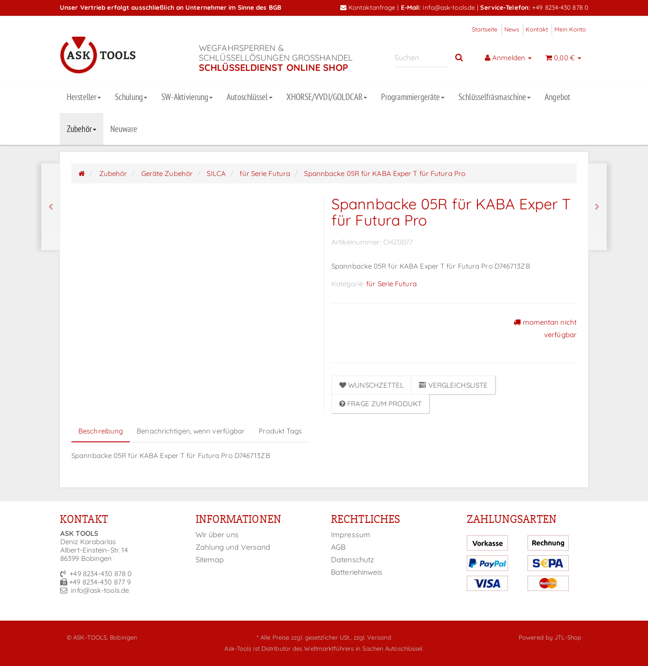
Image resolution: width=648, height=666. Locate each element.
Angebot (557, 96)
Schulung (131, 96)
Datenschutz (352, 559)
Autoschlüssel (249, 96)
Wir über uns (217, 534)
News (511, 29)
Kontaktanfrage (368, 7)
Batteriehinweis (357, 572)
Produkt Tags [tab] (280, 431)
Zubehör (81, 128)
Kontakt (537, 29)
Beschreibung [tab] (100, 431)
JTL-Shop (567, 637)
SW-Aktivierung (187, 96)
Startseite (485, 29)
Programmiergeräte (413, 96)
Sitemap (210, 559)
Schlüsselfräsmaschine (494, 96)
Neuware (124, 128)
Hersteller (84, 96)
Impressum (350, 534)
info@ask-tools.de (449, 7)
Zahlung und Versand (233, 547)
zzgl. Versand (372, 637)
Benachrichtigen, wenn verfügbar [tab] (191, 431)
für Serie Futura (391, 283)
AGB (338, 547)
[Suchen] (421, 57)
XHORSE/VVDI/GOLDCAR (327, 96)
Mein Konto (570, 29)
